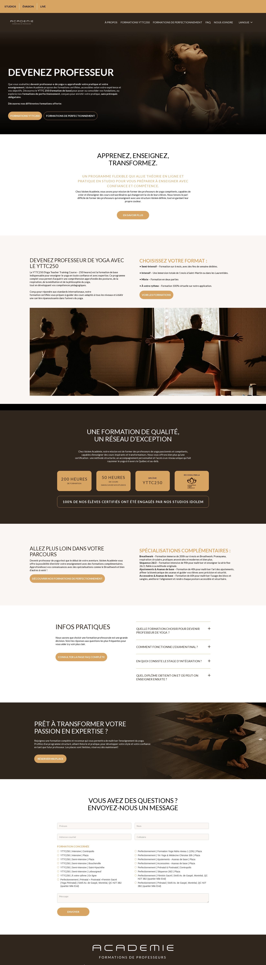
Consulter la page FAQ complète (81, 656)
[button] (245, 22)
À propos (111, 22)
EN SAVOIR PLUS (133, 215)
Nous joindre (223, 22)
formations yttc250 (25, 115)
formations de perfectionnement (177, 22)
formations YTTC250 (135, 22)
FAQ (208, 22)
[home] (21, 22)
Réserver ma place (50, 758)
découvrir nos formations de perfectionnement (67, 578)
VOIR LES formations (156, 294)
